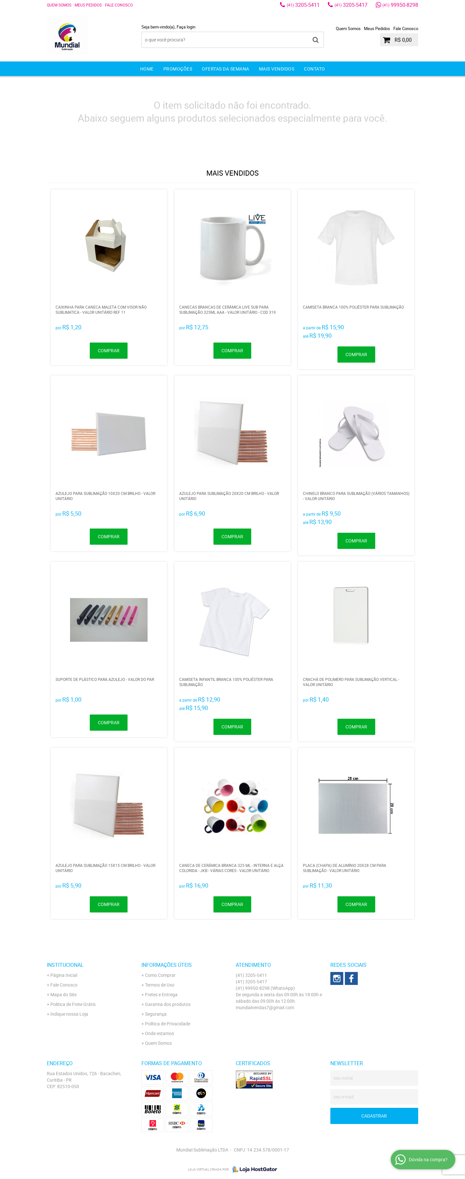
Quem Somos (59, 4)
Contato (314, 69)
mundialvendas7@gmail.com (265, 1007)
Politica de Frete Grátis (73, 1004)
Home (147, 69)
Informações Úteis (166, 964)
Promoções (177, 69)
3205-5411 (303, 4)
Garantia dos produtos (168, 1004)
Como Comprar (160, 975)
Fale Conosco (119, 4)
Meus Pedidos (88, 4)
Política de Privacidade (167, 1024)
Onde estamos (159, 1033)
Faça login (186, 27)
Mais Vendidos (276, 69)
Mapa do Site (63, 994)
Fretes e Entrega (161, 994)
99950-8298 (400, 4)
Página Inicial (63, 975)
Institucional (65, 964)
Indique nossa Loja (69, 1014)
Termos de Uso (159, 985)
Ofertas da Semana (225, 69)
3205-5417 (351, 4)
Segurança (156, 1014)
